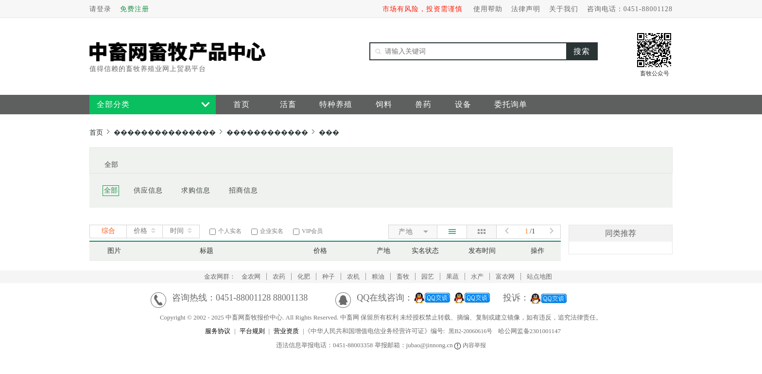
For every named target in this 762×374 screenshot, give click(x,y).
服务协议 (217, 331)
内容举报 (470, 345)
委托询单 (510, 104)
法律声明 (525, 9)
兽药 (423, 104)
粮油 (378, 276)
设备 (463, 104)
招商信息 (243, 190)
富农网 (505, 276)
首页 (241, 104)
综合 (108, 230)
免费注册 (134, 9)
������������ (267, 132)
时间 (177, 230)
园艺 (427, 276)
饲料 (384, 104)
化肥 (303, 276)
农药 (279, 276)
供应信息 (148, 190)
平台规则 (252, 331)
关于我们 (563, 9)
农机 (353, 276)
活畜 (288, 104)
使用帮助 (487, 9)
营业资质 (286, 331)
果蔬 (452, 276)
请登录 (100, 9)
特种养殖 (335, 104)
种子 (328, 276)
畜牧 (403, 276)
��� (329, 132)
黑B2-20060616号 (470, 331)
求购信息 (195, 190)
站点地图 (539, 276)
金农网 (251, 276)
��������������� (165, 132)
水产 (477, 276)
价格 (140, 230)
